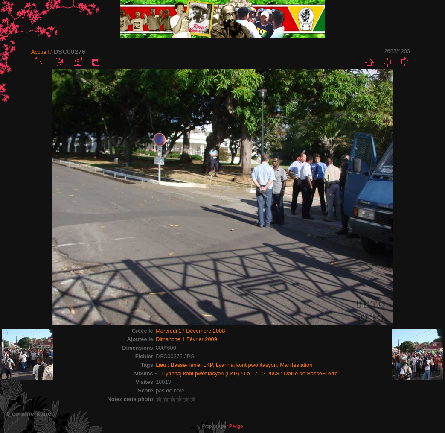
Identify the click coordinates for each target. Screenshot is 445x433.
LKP (208, 365)
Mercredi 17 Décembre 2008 (190, 331)
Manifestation (296, 365)
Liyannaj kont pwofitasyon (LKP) (200, 373)
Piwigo (236, 426)
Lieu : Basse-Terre (178, 365)
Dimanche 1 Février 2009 (186, 339)
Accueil (40, 52)
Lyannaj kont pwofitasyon (246, 365)
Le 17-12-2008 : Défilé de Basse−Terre (290, 373)
